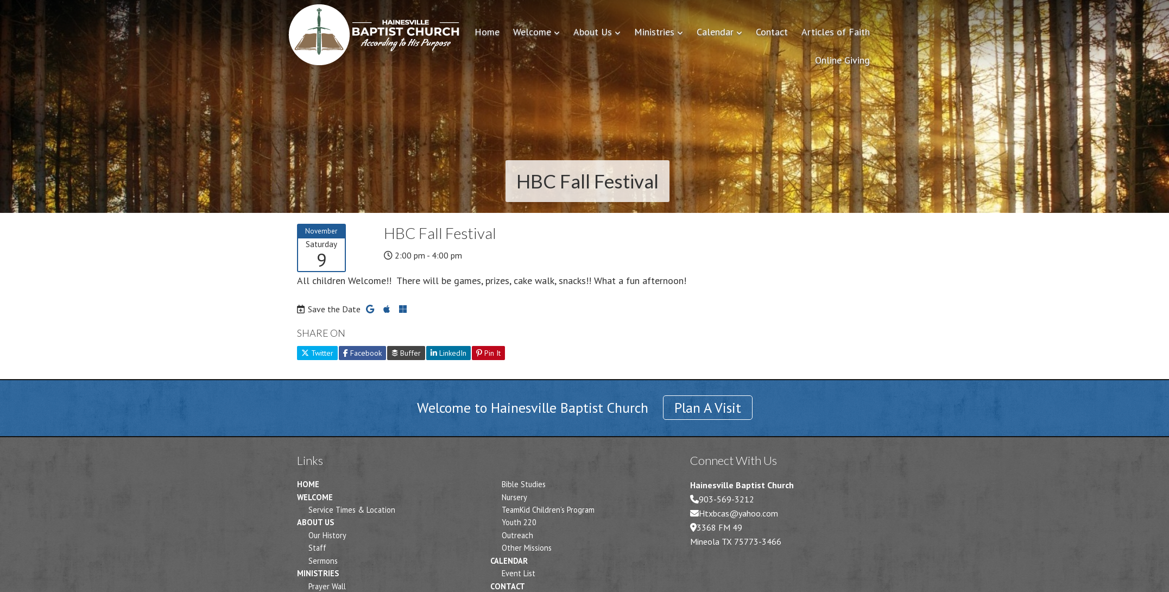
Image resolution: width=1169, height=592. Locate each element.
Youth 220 (519, 522)
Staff (317, 548)
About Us (315, 522)
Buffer (406, 353)
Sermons (323, 561)
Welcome (315, 497)
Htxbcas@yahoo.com (738, 513)
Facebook (362, 353)
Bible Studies (524, 484)
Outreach (517, 535)
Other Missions (527, 548)
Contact (507, 586)
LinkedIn (448, 353)
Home (308, 484)
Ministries (318, 573)
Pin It (488, 353)
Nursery (514, 497)
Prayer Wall (327, 586)
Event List (518, 573)
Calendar (509, 561)
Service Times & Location (351, 510)
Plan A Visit (707, 408)
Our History (327, 535)
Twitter (317, 353)
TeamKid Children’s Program (548, 510)
